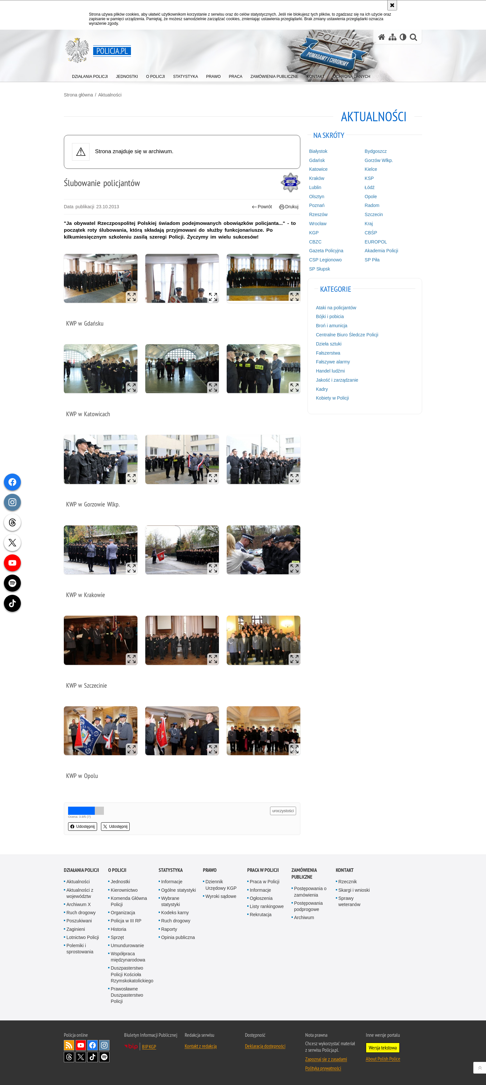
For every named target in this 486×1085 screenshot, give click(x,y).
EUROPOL (376, 241)
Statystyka (171, 870)
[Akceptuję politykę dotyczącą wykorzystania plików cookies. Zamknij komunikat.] (392, 5)
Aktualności (110, 94)
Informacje (171, 881)
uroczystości (283, 811)
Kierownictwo (124, 890)
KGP (314, 232)
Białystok (318, 151)
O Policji (117, 870)
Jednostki (120, 881)
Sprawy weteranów (349, 901)
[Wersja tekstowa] (403, 37)
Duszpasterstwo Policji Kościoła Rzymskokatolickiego (132, 974)
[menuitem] (90, 75)
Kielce (371, 169)
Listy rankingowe (267, 906)
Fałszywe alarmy (333, 361)
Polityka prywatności (323, 1068)
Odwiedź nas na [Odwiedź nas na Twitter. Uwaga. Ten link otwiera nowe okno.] (81, 1057)
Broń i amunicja (332, 325)
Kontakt (345, 870)
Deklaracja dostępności (265, 1046)
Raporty (169, 929)
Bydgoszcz (376, 151)
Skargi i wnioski (354, 890)
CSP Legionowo (325, 259)
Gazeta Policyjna (326, 250)
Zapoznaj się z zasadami (326, 1059)
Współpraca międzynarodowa (128, 956)
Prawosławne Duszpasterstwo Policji (127, 995)
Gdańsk (317, 160)
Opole (371, 196)
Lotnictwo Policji (82, 937)
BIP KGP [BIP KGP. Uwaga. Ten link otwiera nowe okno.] (149, 1046)
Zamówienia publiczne (304, 873)
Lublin (315, 187)
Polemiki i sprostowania (79, 948)
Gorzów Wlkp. (379, 160)
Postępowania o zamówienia (310, 891)
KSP (369, 178)
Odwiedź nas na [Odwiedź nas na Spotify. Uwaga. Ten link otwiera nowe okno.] (104, 1057)
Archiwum (304, 917)
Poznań (316, 205)
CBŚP (371, 232)
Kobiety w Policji (332, 398)
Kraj (369, 223)
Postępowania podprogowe (308, 906)
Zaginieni (75, 929)
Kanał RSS (69, 1045)
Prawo (210, 870)
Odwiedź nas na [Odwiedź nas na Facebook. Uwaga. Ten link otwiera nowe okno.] (92, 1045)
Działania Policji (81, 870)
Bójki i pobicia (330, 316)
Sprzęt (117, 937)
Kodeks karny (175, 912)
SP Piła (372, 259)
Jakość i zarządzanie (337, 380)
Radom (372, 205)
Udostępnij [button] (82, 826)
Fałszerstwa (328, 353)
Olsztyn (316, 196)
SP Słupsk (319, 268)
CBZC (315, 241)
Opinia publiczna (178, 937)
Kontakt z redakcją (201, 1046)
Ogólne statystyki (178, 890)
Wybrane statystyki (170, 901)
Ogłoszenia (261, 898)
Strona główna (78, 94)
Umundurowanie (127, 945)
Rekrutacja (261, 914)
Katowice (318, 169)
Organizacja (123, 912)
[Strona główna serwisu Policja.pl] (381, 37)
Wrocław (317, 223)
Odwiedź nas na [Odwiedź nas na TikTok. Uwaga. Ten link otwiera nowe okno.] (92, 1057)
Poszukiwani (79, 920)
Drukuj (288, 207)
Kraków (316, 178)
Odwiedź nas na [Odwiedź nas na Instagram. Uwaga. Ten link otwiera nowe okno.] (104, 1045)
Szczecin (374, 214)
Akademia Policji (381, 250)
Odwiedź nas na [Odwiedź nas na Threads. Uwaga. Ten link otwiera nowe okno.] (69, 1057)
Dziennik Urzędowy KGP (221, 884)
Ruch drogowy (81, 912)
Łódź (370, 187)
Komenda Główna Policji (129, 901)
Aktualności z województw (79, 893)
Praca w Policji (263, 870)
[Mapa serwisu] (392, 37)
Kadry (322, 389)
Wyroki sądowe (221, 896)
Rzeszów (318, 214)
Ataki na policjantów (336, 307)
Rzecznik (347, 881)
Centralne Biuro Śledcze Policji (347, 334)
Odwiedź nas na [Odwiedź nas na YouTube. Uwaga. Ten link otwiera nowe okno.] (81, 1045)
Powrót (262, 207)
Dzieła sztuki (329, 343)
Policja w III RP (126, 920)
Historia (118, 929)
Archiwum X (78, 904)
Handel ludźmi (330, 371)
